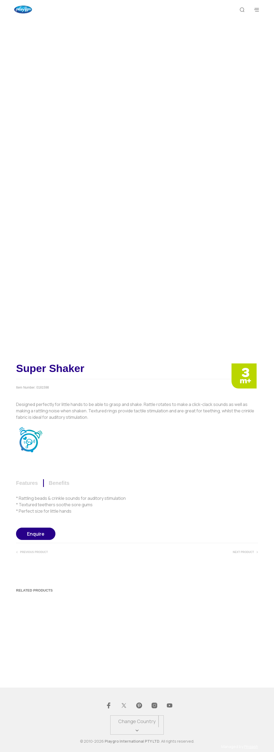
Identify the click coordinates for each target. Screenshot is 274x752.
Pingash (251, 747)
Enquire (35, 534)
